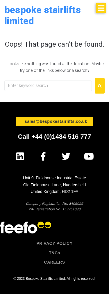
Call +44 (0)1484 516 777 (54, 136)
